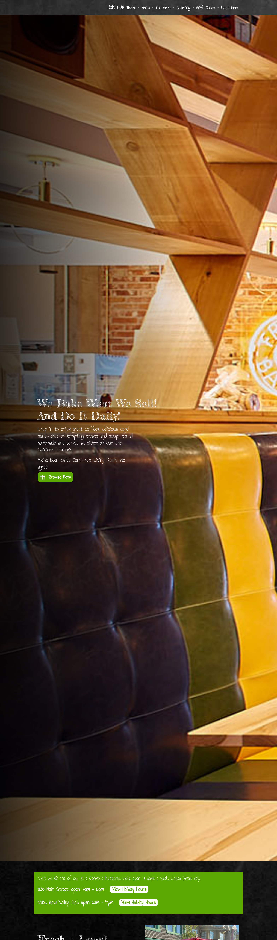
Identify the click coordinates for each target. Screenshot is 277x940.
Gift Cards (205, 7)
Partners (163, 7)
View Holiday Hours (129, 889)
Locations (229, 7)
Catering (183, 7)
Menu (146, 7)
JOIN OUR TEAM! (121, 7)
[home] (62, 8)
